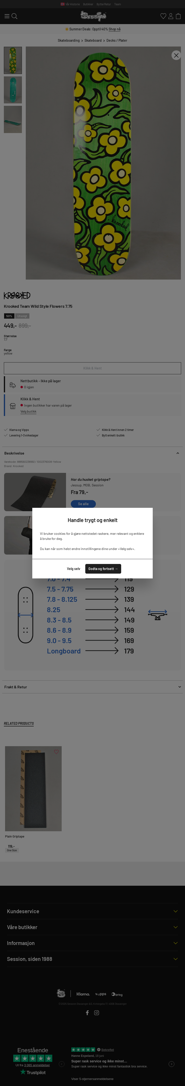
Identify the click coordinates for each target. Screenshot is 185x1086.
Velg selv (73, 569)
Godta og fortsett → (103, 569)
